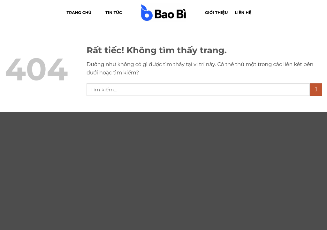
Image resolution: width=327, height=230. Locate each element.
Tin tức (113, 12)
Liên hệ (243, 12)
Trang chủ (79, 12)
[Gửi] (316, 89)
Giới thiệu (216, 12)
